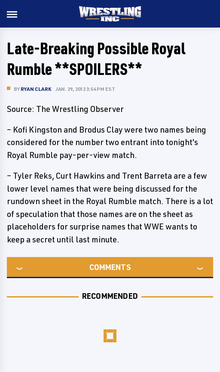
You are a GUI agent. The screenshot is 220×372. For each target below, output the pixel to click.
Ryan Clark (36, 89)
